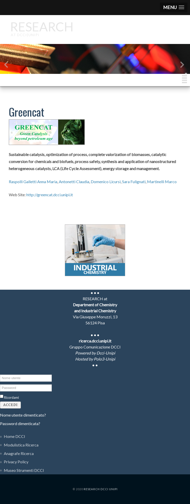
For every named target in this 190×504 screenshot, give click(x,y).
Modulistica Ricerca (21, 444)
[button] (173, 7)
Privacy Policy (16, 461)
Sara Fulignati (134, 181)
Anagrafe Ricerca (19, 453)
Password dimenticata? (20, 423)
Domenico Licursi (106, 181)
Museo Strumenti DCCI (24, 470)
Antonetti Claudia (74, 181)
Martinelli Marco (162, 181)
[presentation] (6, 65)
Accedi (10, 405)
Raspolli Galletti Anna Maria (33, 181)
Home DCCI (14, 436)
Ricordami (11, 397)
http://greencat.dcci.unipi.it (49, 194)
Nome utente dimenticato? (23, 415)
